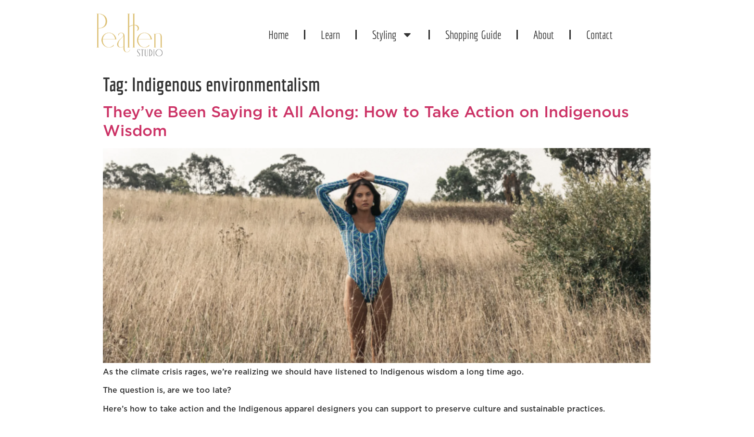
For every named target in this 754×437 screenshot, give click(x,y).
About (543, 34)
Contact (599, 34)
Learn (330, 34)
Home (278, 34)
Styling (392, 34)
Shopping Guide (473, 34)
